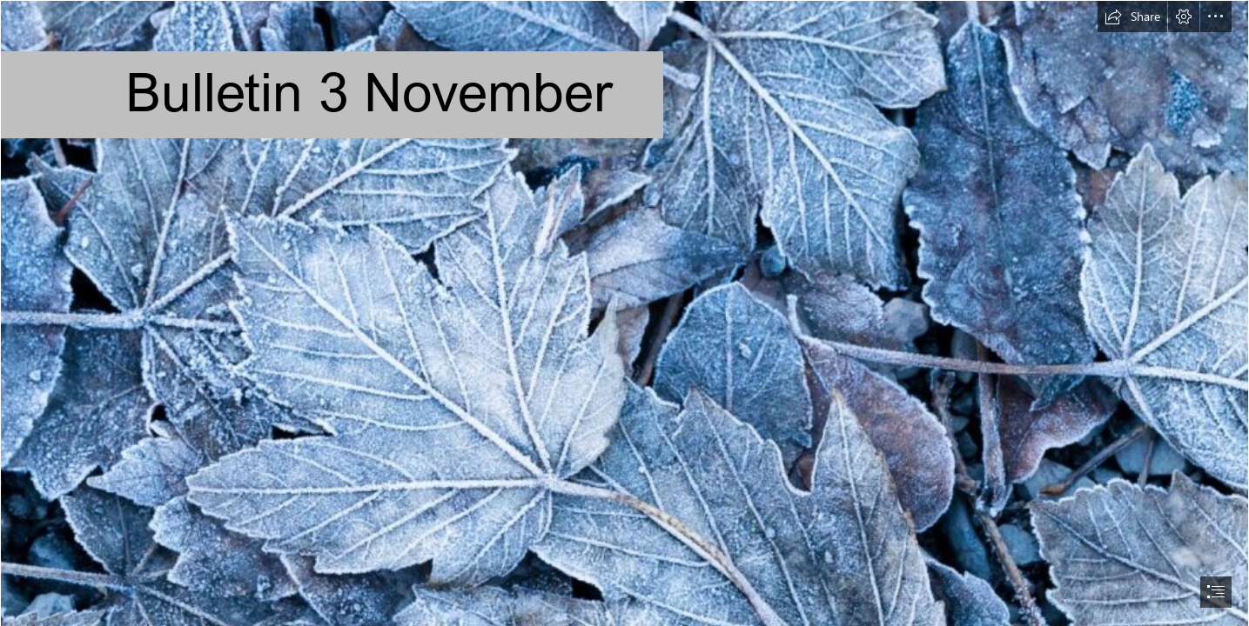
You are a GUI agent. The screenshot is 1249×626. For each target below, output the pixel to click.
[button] (1132, 16)
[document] (624, 313)
